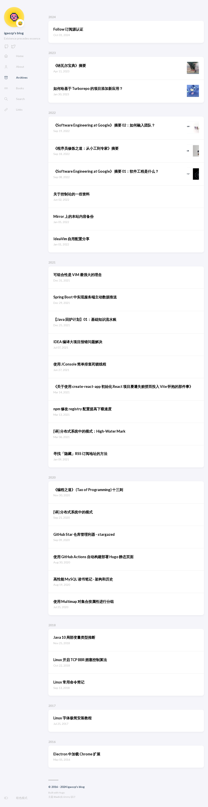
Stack (57, 796)
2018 (52, 625)
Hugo (62, 792)
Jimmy (66, 796)
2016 (52, 742)
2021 (52, 262)
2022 (52, 112)
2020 (52, 477)
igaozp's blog (14, 33)
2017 (52, 705)
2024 (52, 17)
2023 (52, 53)
